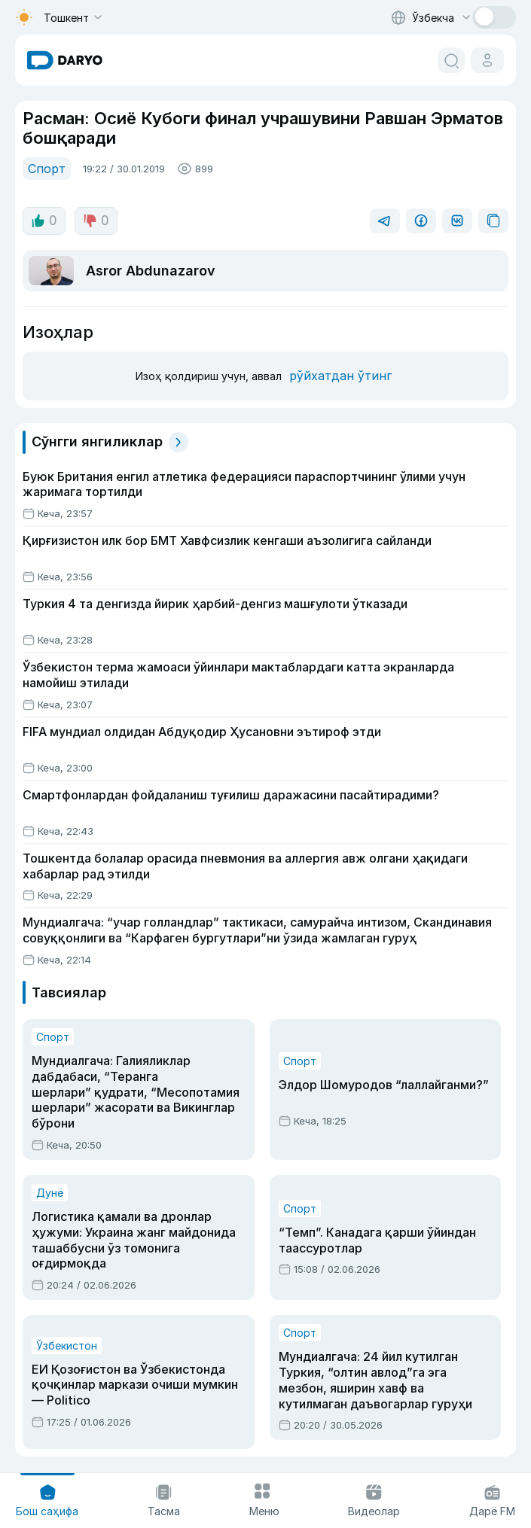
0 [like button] (44, 220)
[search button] (451, 60)
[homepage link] (64, 60)
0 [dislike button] (96, 220)
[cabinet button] (487, 60)
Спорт (47, 168)
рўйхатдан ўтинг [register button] (340, 375)
